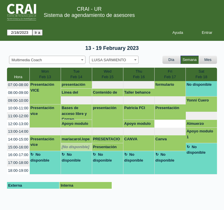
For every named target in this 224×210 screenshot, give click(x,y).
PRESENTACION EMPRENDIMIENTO (107, 140)
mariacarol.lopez (76, 140)
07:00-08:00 (18, 85)
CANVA (130, 139)
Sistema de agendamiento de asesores (89, 15)
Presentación (167, 108)
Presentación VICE (42, 87)
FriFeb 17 (170, 74)
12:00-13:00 (18, 124)
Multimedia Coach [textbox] (27, 60)
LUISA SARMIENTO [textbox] (109, 60)
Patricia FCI (134, 108)
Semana (190, 59)
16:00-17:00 (18, 155)
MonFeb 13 (45, 74)
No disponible (199, 84)
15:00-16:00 (18, 147)
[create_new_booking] (107, 85)
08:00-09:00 (18, 92)
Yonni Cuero (198, 100)
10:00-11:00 (18, 108)
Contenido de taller (105, 93)
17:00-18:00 (18, 162)
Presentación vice (42, 111)
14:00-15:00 (18, 139)
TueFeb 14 (76, 74)
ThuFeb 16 (139, 74)
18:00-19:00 (18, 170)
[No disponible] (75, 147)
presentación (73, 84)
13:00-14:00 (18, 131)
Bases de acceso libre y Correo (74, 113)
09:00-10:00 (18, 100)
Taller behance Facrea (137, 93)
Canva (161, 139)
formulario (164, 84)
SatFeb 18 (201, 74)
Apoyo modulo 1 (75, 124)
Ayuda (177, 32)
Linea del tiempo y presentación (73, 93)
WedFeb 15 (107, 74)
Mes (208, 59)
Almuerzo (195, 123)
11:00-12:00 (18, 116)
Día (171, 59)
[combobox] (47, 60)
